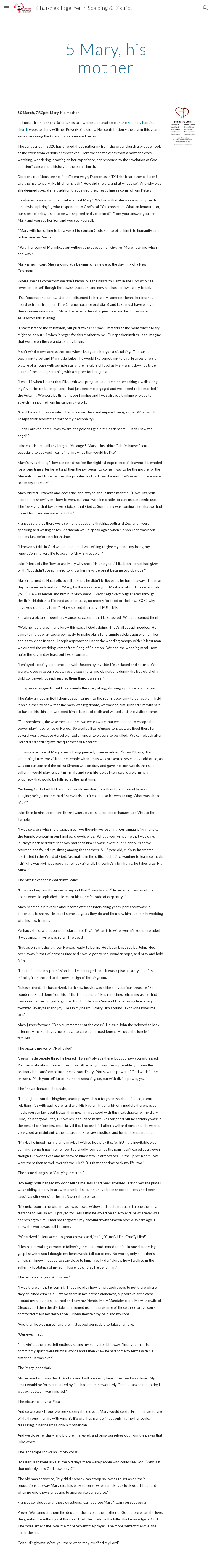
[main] (105, 58)
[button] (6, 7)
